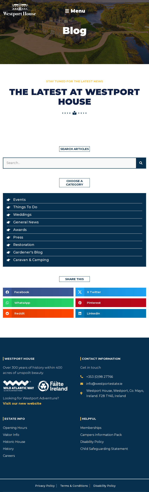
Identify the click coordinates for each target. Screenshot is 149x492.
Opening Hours (15, 428)
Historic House (14, 442)
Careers (9, 456)
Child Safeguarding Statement (104, 449)
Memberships (90, 428)
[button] (75, 11)
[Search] (141, 163)
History (8, 449)
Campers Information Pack (101, 435)
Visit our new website (22, 403)
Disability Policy (92, 442)
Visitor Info (11, 435)
